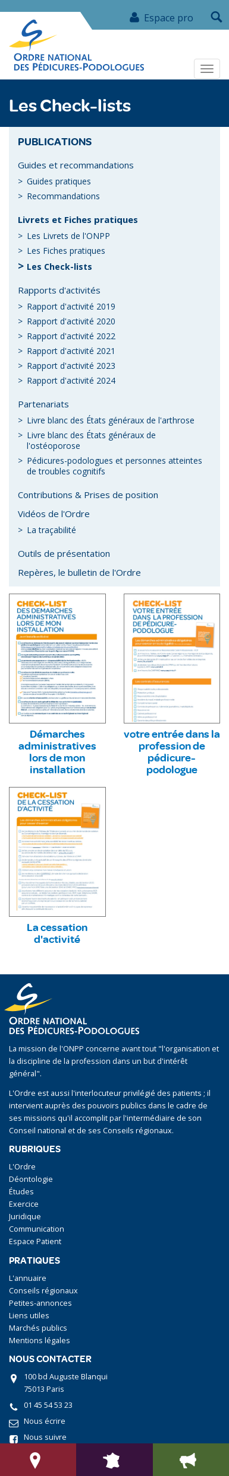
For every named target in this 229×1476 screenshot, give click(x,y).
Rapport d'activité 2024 (71, 380)
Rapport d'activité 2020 (71, 321)
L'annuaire (27, 1278)
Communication (36, 1229)
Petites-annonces (40, 1303)
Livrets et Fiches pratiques (78, 219)
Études (21, 1192)
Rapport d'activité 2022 (71, 336)
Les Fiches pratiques (66, 250)
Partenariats (43, 404)
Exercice (24, 1204)
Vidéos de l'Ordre (54, 513)
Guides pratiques (59, 181)
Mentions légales (39, 1340)
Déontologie (31, 1179)
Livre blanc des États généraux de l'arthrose (111, 420)
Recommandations (63, 196)
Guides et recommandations (76, 165)
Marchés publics (38, 1328)
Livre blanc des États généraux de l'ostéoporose (91, 440)
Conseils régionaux (43, 1291)
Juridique (25, 1217)
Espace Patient (35, 1241)
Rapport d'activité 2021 (71, 350)
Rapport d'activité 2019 (71, 306)
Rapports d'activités (59, 290)
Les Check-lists (59, 266)
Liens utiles (29, 1316)
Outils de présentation (64, 553)
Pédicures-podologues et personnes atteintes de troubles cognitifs (114, 466)
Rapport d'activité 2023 (71, 365)
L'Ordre (22, 1167)
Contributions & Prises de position (88, 494)
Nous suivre (45, 1437)
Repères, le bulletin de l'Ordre (79, 572)
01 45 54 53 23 (48, 1405)
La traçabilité (51, 529)
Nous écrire (44, 1421)
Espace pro (160, 17)
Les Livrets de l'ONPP (68, 235)
